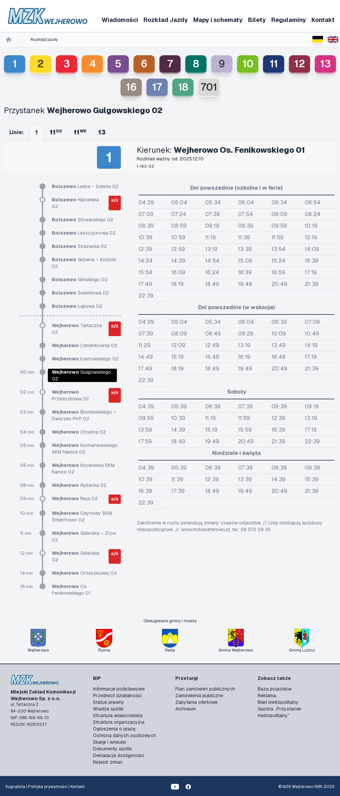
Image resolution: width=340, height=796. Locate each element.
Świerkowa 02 (80, 293)
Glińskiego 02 (80, 280)
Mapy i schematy (218, 20)
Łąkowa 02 (77, 306)
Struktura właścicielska (117, 715)
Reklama (267, 695)
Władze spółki (108, 709)
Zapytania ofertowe (196, 702)
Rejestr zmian (108, 762)
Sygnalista (15, 786)
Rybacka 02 (79, 485)
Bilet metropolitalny (278, 702)
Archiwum (185, 709)
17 (157, 87)
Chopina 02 (79, 432)
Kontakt (323, 20)
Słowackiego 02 (82, 220)
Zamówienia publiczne (199, 695)
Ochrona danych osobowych (124, 735)
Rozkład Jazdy (165, 20)
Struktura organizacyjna (118, 722)
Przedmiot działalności (117, 695)
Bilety (257, 20)
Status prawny (108, 702)
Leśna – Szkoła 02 (85, 186)
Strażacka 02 (79, 246)
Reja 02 (75, 498)
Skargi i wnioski (109, 742)
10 (247, 63)
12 (299, 63)
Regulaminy (288, 20)
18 (183, 87)
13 (325, 63)
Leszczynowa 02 (84, 233)
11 (274, 63)
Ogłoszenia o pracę (114, 729)
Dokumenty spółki (112, 749)
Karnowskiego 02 (85, 359)
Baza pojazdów (275, 689)
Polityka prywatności (47, 786)
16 (131, 87)
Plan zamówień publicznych (205, 689)
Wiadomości (120, 20)
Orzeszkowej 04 (84, 573)
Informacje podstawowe (119, 689)
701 (209, 87)
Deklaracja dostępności (118, 755)
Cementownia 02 (84, 345)
